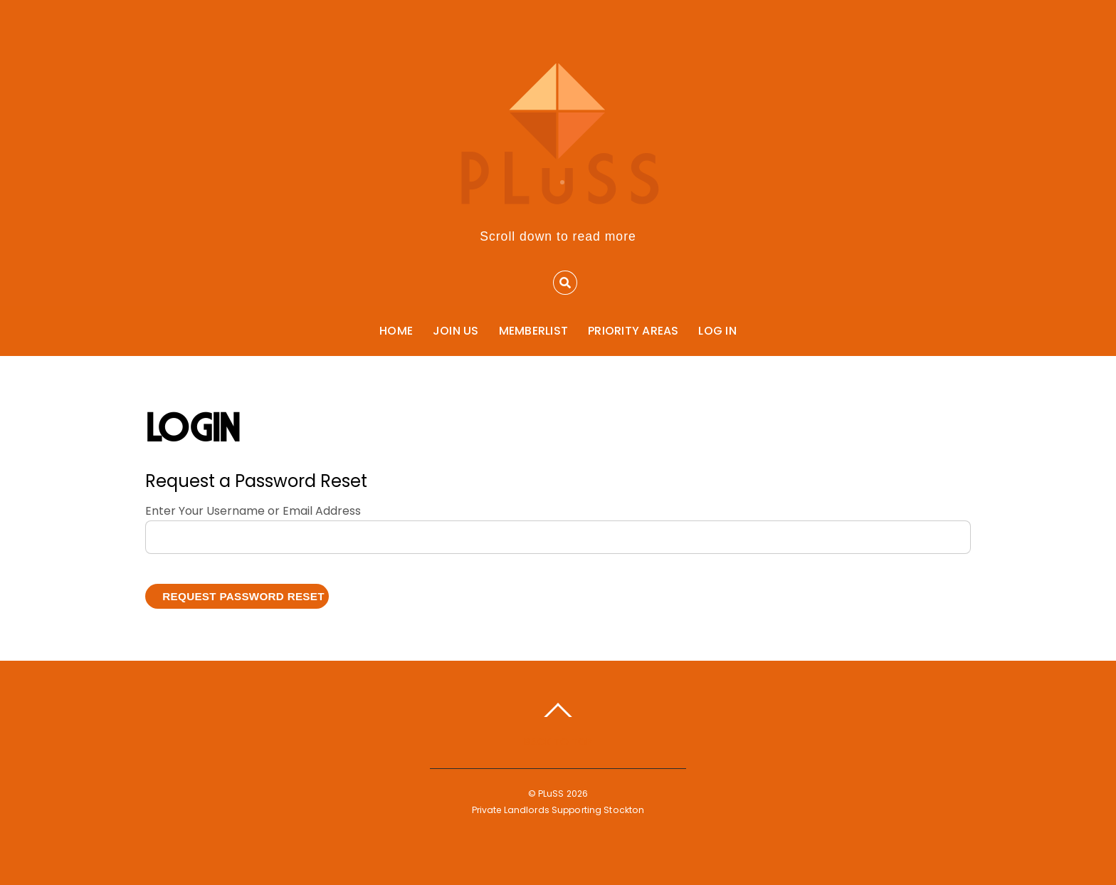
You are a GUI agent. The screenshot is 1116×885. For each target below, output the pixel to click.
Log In (717, 331)
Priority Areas (633, 331)
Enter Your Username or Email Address (253, 511)
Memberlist (533, 331)
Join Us (456, 331)
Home (396, 331)
